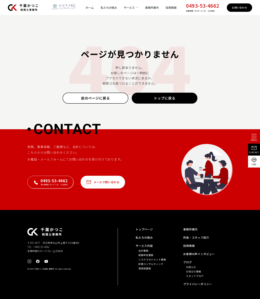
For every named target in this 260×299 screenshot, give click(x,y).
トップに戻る (164, 98)
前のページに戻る (95, 98)
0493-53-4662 (202, 5)
